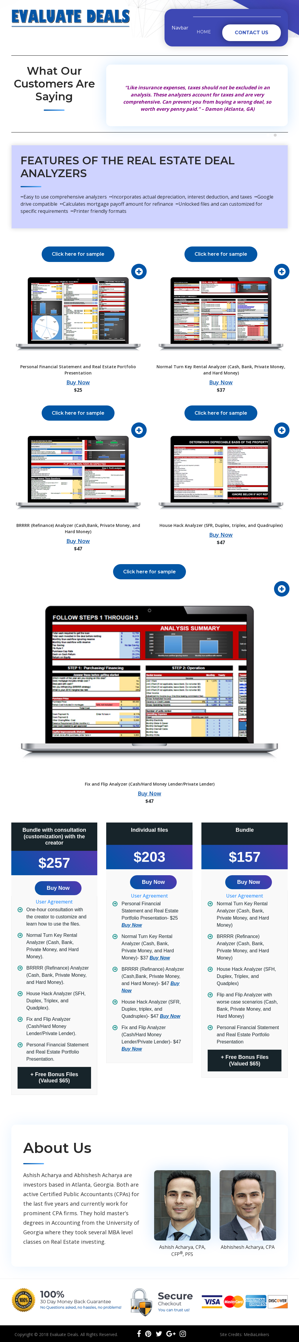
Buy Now (78, 382)
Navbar (180, 27)
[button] (268, 135)
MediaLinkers (256, 1334)
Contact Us (251, 32)
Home (204, 32)
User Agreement (54, 901)
